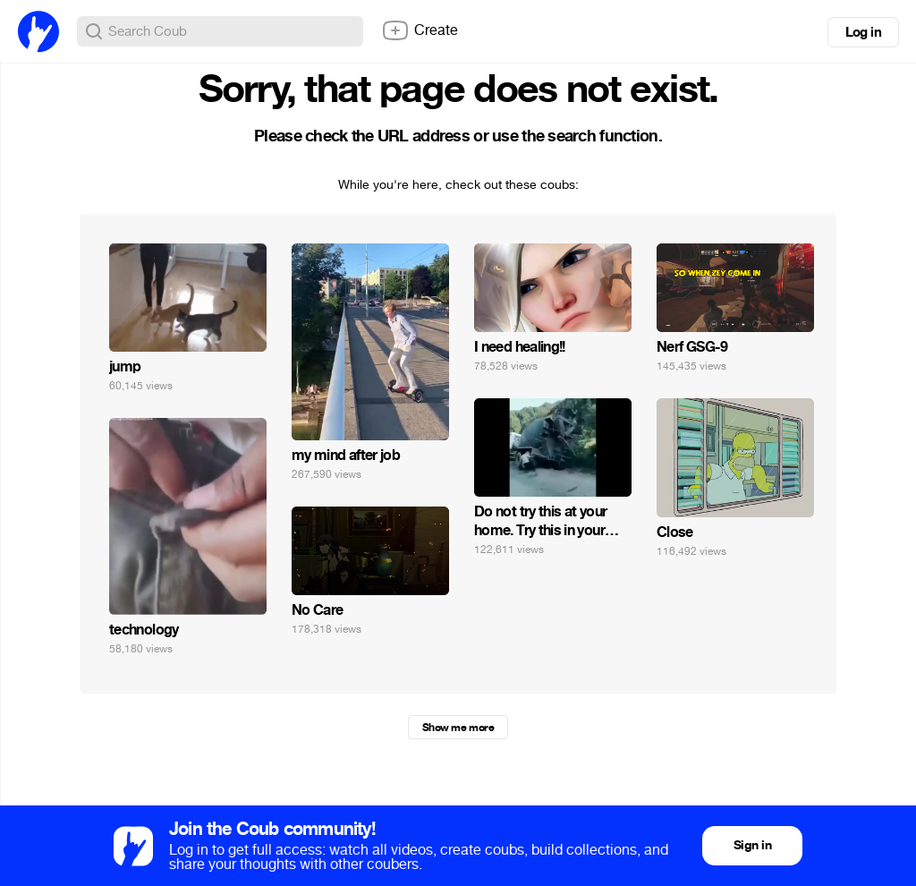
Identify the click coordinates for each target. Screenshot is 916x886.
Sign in (752, 845)
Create (419, 30)
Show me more (458, 727)
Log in (863, 32)
